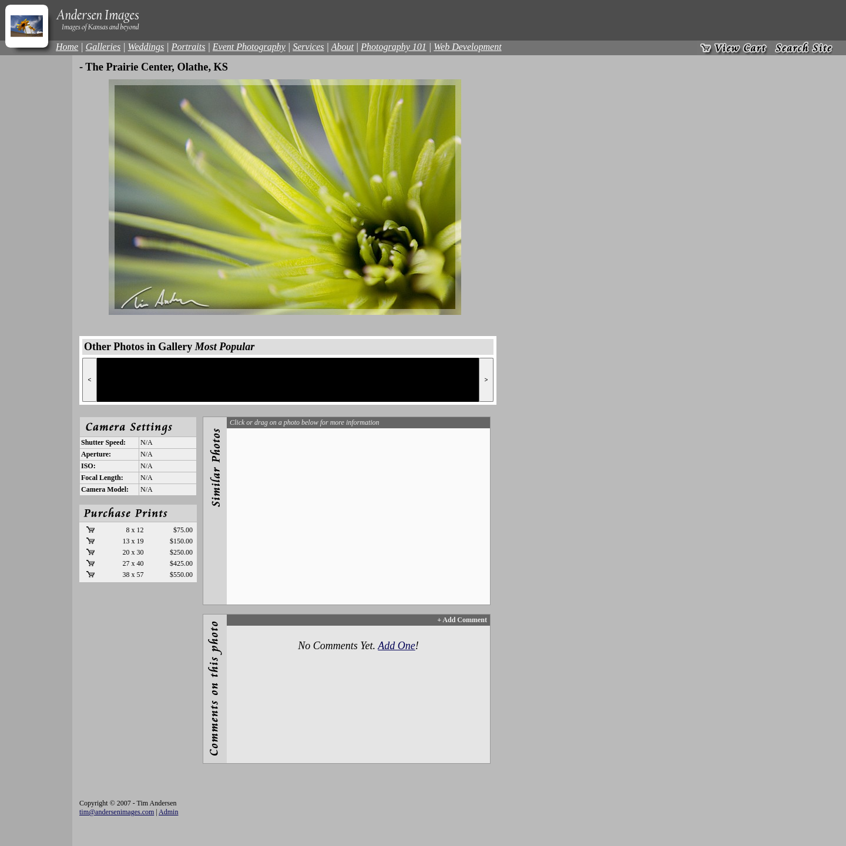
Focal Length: (102, 478)
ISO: (88, 466)
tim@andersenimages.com (116, 812)
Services (308, 47)
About (342, 47)
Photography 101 (394, 47)
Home (67, 47)
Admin (168, 812)
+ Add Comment (462, 620)
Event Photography (249, 47)
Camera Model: (105, 489)
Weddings (146, 47)
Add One (396, 646)
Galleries (103, 47)
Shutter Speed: (103, 442)
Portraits (189, 47)
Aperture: (96, 454)
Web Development (467, 47)
